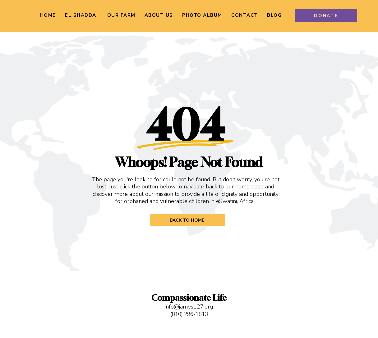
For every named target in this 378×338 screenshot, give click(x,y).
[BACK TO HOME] (187, 220)
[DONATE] (326, 15)
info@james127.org (189, 306)
